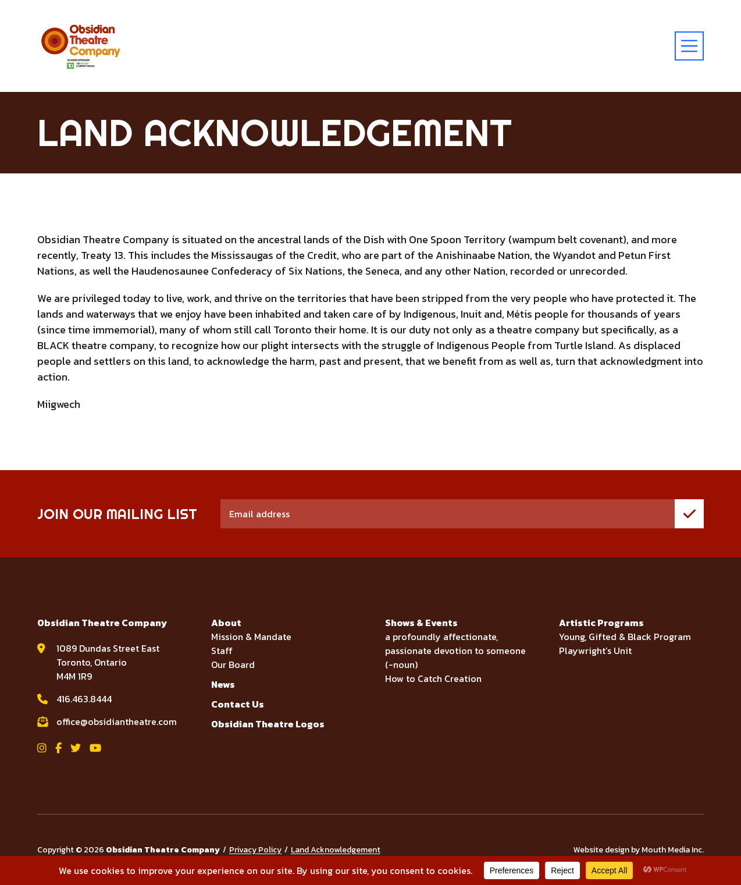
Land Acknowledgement (335, 850)
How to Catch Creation (433, 678)
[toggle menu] (689, 46)
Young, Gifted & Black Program (625, 637)
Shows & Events (421, 623)
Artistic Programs (601, 623)
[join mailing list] (689, 513)
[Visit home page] (80, 45)
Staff (222, 650)
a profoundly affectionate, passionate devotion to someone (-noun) (455, 650)
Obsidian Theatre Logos (268, 724)
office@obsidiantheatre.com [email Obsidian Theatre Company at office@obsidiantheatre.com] (116, 721)
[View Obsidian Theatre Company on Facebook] (58, 748)
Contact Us (237, 704)
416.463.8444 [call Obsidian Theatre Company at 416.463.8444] (84, 699)
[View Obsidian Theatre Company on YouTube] (95, 748)
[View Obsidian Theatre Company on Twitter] (75, 748)
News (223, 684)
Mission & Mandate (251, 637)
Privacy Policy (255, 850)
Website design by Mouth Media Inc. (638, 850)
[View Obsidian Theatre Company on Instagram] (42, 748)
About (226, 623)
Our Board (233, 664)
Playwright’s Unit (595, 650)
